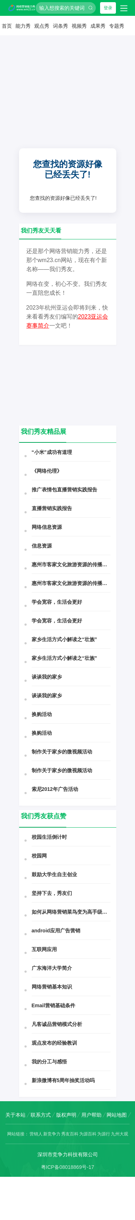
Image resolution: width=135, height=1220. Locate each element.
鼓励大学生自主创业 (54, 874)
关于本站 (15, 1115)
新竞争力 (51, 1133)
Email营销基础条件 (53, 1005)
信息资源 (42, 546)
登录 (108, 7)
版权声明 (66, 1115)
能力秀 (23, 26)
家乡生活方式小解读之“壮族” (64, 639)
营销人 (36, 1133)
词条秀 (60, 26)
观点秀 (41, 26)
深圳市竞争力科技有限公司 (67, 1154)
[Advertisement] (67, 108)
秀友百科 (69, 1133)
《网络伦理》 (47, 471)
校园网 (39, 856)
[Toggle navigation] (123, 8)
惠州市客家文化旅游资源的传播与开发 (71, 564)
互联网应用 (44, 949)
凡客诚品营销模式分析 (57, 1024)
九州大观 (119, 1133)
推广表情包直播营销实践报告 (64, 489)
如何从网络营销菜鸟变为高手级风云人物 (71, 912)
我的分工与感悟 (49, 1061)
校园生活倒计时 (49, 837)
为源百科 (87, 1133)
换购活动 (42, 714)
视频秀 (79, 26)
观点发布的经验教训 (54, 1043)
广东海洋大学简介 (52, 968)
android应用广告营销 (56, 930)
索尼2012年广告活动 (55, 789)
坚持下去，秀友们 (52, 893)
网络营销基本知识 (52, 987)
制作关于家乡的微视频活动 (62, 752)
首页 (7, 26)
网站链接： (18, 1133)
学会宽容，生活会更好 (57, 602)
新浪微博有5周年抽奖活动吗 (63, 1080)
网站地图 (117, 1115)
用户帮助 (91, 1115)
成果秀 (97, 26)
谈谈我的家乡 (47, 677)
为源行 (103, 1133)
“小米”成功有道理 (52, 452)
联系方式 (41, 1115)
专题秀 (116, 26)
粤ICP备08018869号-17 (67, 1167)
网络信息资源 (47, 527)
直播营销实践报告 (52, 508)
